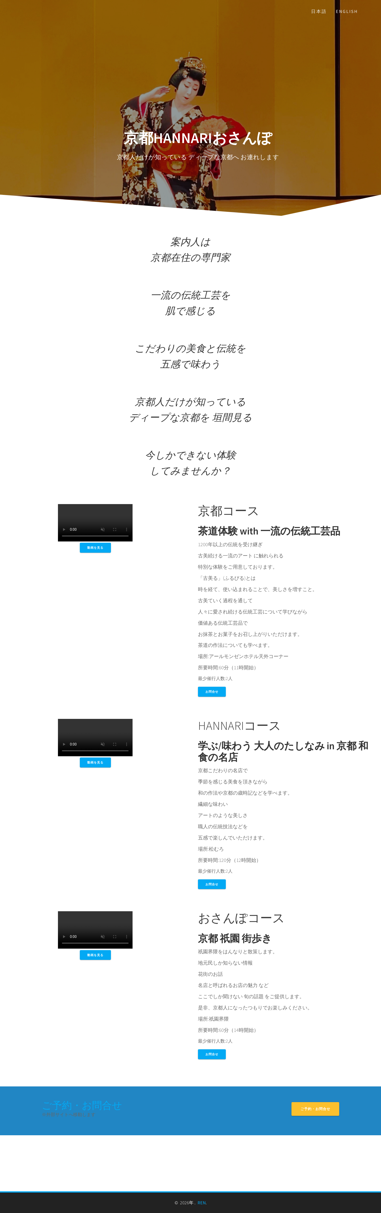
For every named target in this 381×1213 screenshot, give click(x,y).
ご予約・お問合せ (82, 1105)
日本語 (319, 11)
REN (201, 1203)
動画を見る (95, 547)
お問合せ (211, 691)
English (347, 11)
